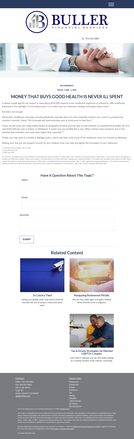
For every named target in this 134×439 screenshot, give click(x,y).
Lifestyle (72, 398)
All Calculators (75, 406)
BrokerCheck (65, 409)
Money (72, 395)
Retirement (73, 382)
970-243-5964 (90, 38)
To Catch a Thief (42, 295)
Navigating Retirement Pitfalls (91, 295)
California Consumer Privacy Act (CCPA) (86, 426)
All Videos (73, 404)
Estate (72, 387)
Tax (70, 393)
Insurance (73, 390)
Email (25, 197)
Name (25, 180)
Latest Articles (75, 401)
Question (24, 215)
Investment (73, 384)
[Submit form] (27, 239)
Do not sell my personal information (62, 429)
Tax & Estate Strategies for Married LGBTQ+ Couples (92, 352)
